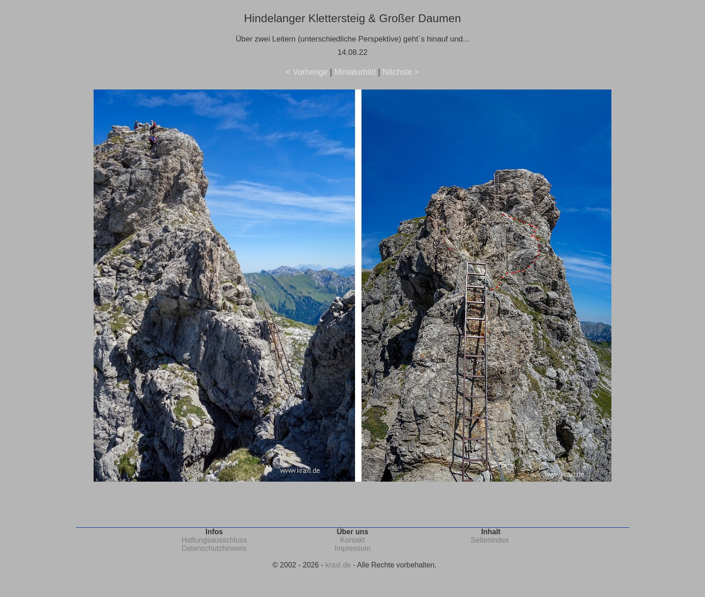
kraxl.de (338, 565)
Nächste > (400, 72)
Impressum (352, 548)
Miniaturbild (355, 72)
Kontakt (352, 540)
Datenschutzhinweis (214, 548)
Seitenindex (490, 540)
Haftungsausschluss (214, 540)
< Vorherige (306, 72)
